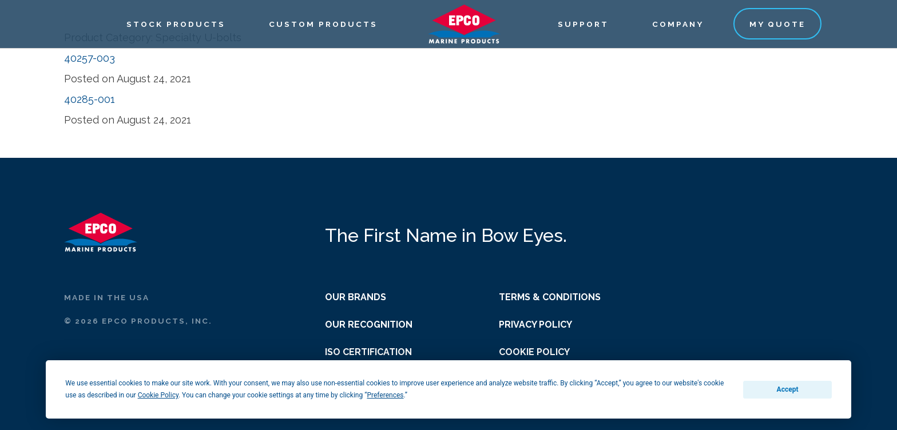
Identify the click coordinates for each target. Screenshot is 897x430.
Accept (788, 389)
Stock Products (175, 24)
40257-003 (89, 58)
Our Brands (355, 297)
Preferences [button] (385, 395)
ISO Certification (368, 352)
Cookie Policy (534, 352)
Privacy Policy (535, 324)
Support (583, 24)
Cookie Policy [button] (158, 395)
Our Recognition (368, 324)
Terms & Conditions (550, 297)
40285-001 (89, 99)
